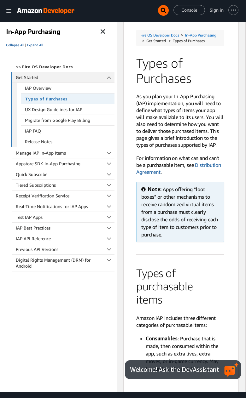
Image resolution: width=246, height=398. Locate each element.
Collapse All (15, 45)
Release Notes (38, 141)
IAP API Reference (65, 239)
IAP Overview (38, 88)
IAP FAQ (33, 131)
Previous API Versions (65, 249)
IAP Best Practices (65, 228)
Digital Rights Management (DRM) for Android (65, 263)
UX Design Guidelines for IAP (53, 109)
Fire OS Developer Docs (159, 35)
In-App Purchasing (200, 35)
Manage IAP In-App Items (65, 153)
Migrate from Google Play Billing (57, 120)
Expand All (35, 45)
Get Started (65, 77)
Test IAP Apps (65, 217)
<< (44, 66)
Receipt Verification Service (65, 196)
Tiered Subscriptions (65, 185)
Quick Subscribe (65, 174)
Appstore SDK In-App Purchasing (65, 164)
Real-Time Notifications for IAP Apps (65, 206)
